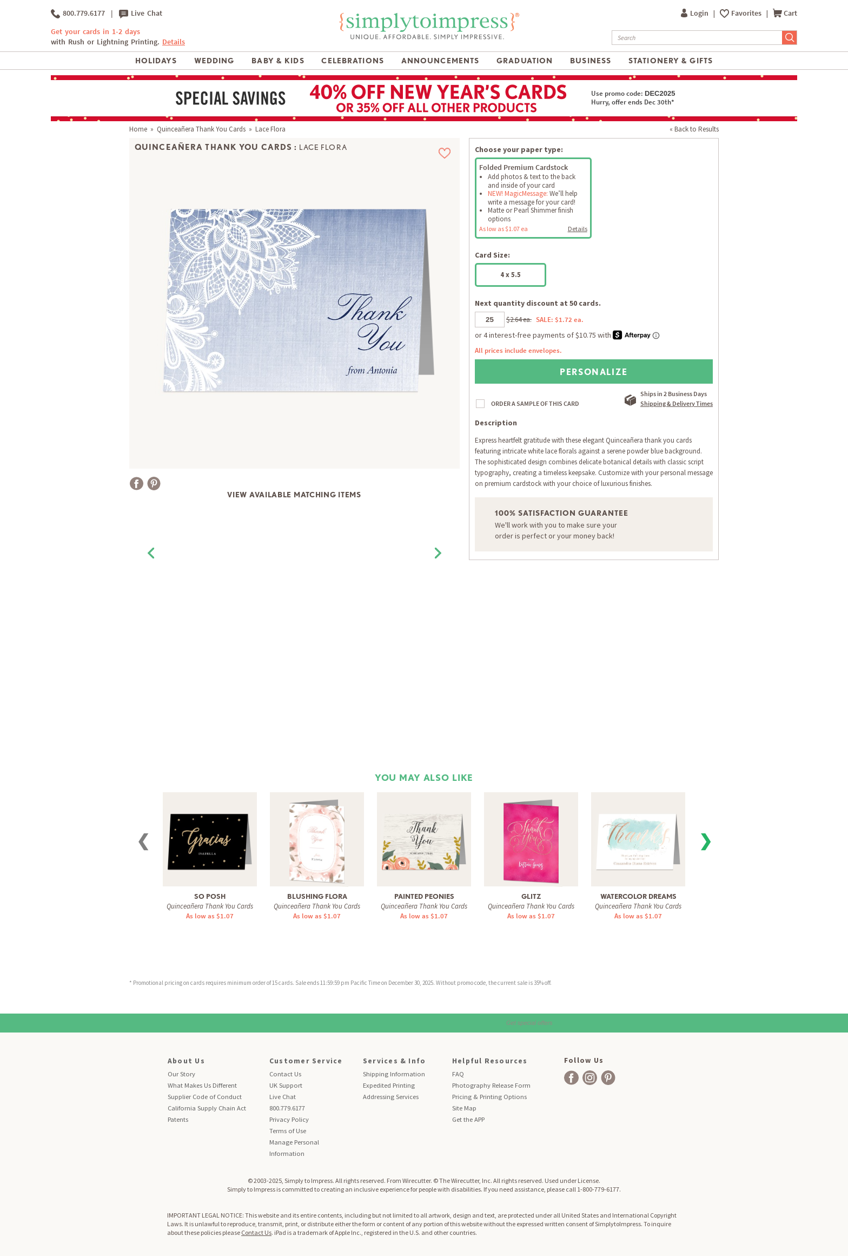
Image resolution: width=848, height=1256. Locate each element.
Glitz (531, 896)
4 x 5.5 (510, 274)
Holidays (156, 60)
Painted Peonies (424, 896)
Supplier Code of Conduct (205, 1097)
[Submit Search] (789, 37)
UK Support (285, 1085)
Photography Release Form (491, 1085)
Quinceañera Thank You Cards (201, 129)
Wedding (214, 60)
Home (138, 129)
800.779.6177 (78, 13)
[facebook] (571, 1077)
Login (695, 13)
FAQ (458, 1074)
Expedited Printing (389, 1085)
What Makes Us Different (202, 1085)
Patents (178, 1119)
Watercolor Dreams (638, 896)
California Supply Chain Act (207, 1108)
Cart (785, 13)
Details (173, 42)
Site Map (464, 1108)
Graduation (524, 60)
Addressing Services (391, 1097)
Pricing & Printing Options (489, 1097)
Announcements (440, 60)
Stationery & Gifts (670, 60)
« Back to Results (694, 129)
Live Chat (140, 13)
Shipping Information (394, 1074)
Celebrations (352, 60)
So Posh (210, 896)
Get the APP (468, 1119)
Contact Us (285, 1074)
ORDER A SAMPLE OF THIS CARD (535, 403)
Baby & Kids (277, 60)
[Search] (697, 37)
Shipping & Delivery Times (676, 403)
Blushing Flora (317, 896)
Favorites (747, 13)
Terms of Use (287, 1131)
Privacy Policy (289, 1119)
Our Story (181, 1074)
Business (590, 60)
